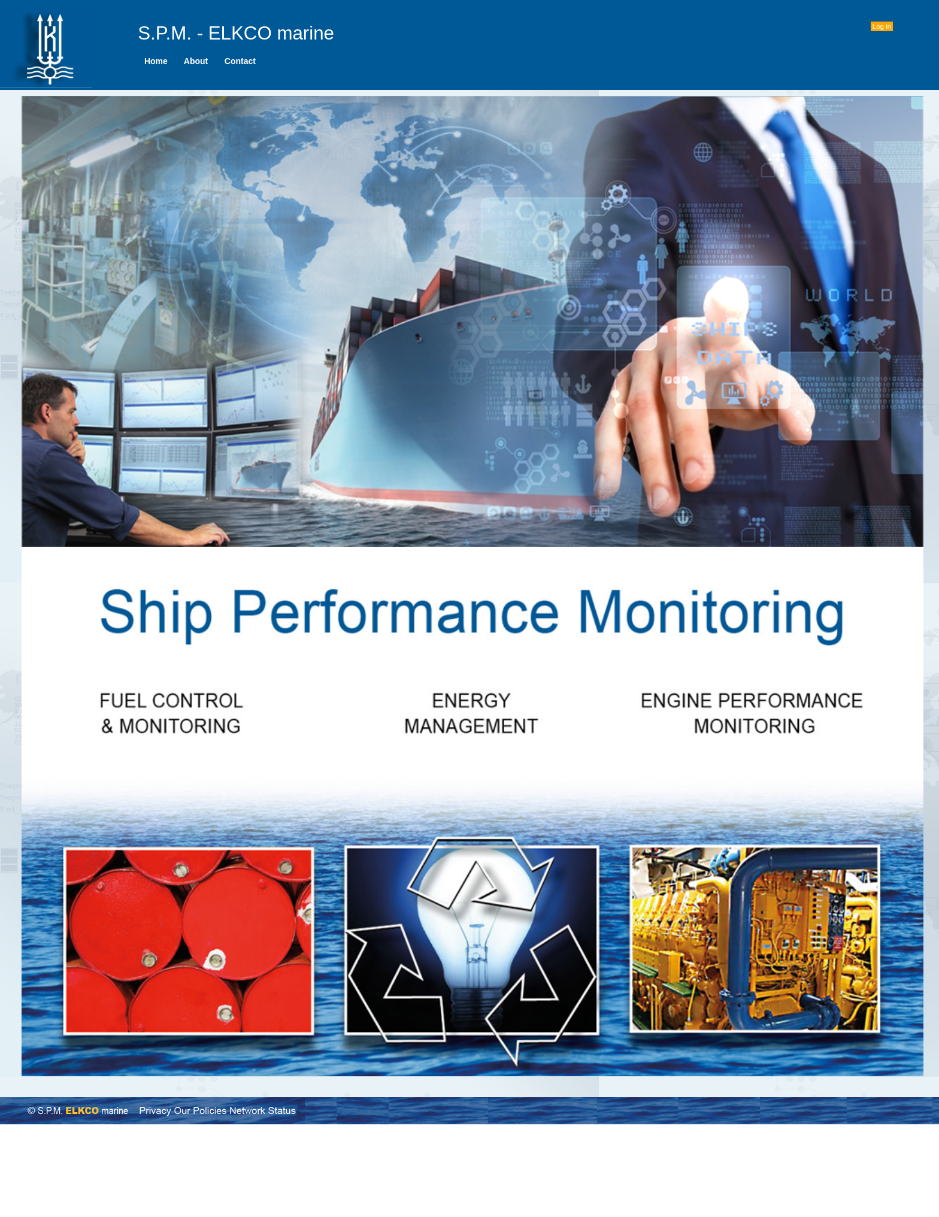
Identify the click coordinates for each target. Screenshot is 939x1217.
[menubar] (200, 61)
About (196, 61)
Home (155, 61)
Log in (882, 26)
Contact (239, 61)
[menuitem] (155, 61)
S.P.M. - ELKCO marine (236, 33)
